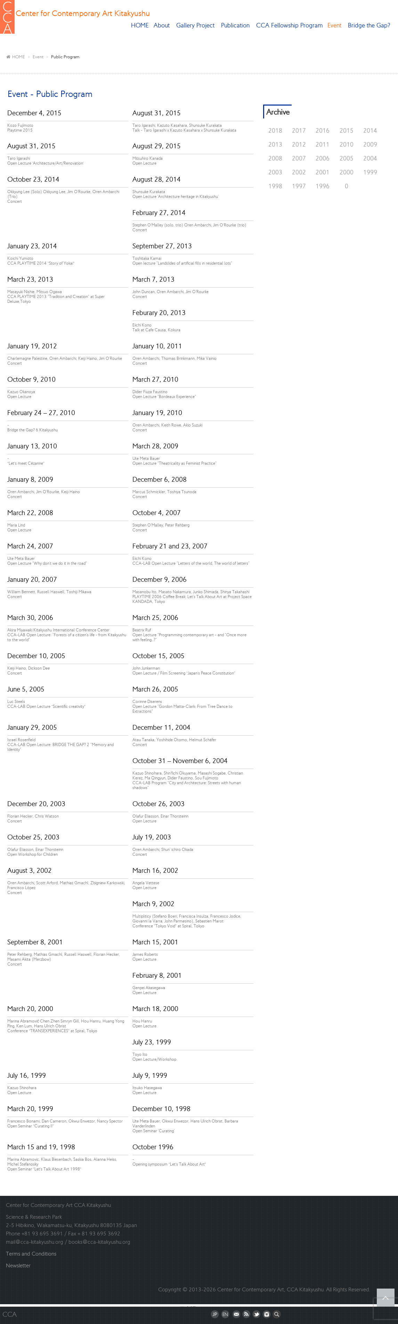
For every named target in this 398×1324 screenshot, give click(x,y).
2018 (275, 130)
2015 (347, 130)
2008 (275, 158)
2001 (323, 172)
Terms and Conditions (31, 1253)
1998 (275, 186)
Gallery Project (196, 25)
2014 (370, 130)
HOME (140, 25)
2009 (370, 144)
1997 (299, 186)
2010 (347, 144)
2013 (275, 144)
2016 (323, 130)
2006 (323, 158)
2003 (275, 172)
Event (335, 25)
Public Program (65, 56)
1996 (323, 186)
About (162, 25)
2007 (299, 158)
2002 (299, 172)
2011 (323, 144)
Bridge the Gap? (370, 25)
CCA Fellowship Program (289, 25)
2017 (299, 130)
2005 (347, 158)
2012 (299, 144)
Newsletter (18, 1265)
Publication (236, 25)
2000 (347, 172)
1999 (370, 172)
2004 (370, 158)
